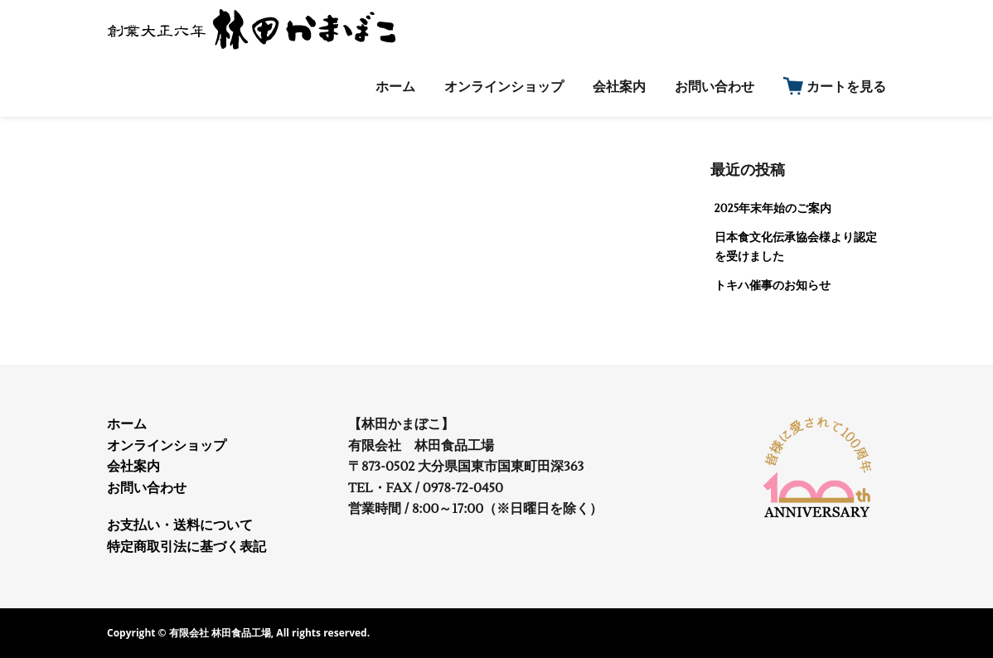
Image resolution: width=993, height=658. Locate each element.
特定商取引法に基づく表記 (186, 547)
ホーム (127, 424)
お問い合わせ (146, 488)
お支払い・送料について (180, 525)
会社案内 (133, 466)
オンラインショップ (166, 446)
